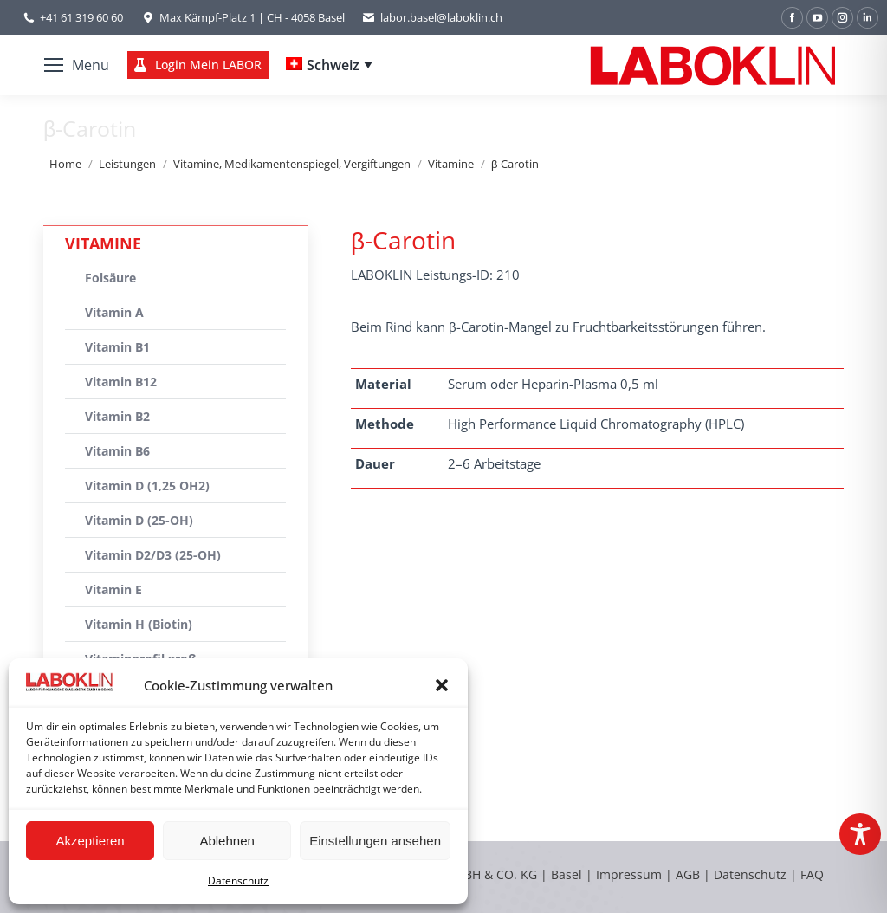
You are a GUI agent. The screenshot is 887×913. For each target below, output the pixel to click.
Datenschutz (238, 880)
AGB (689, 874)
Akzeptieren (89, 840)
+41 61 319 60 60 (81, 17)
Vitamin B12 (121, 381)
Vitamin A (114, 312)
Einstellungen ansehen (375, 840)
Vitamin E (113, 589)
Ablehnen (226, 840)
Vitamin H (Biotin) (138, 624)
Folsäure (110, 277)
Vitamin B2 (117, 416)
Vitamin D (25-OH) (139, 520)
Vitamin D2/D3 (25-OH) (153, 555)
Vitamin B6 (117, 451)
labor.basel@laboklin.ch (432, 18)
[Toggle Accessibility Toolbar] (860, 834)
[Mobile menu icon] (76, 65)
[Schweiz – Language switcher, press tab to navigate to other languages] (329, 64)
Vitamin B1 (117, 347)
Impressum (629, 874)
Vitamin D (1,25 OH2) (147, 485)
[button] (441, 685)
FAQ (812, 874)
